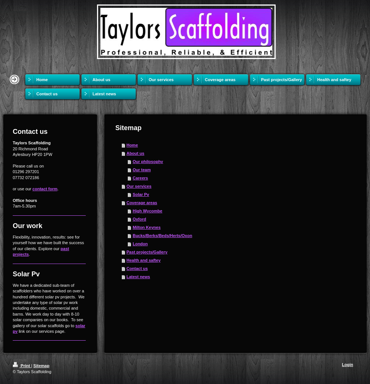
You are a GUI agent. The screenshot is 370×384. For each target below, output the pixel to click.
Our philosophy (148, 161)
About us (136, 153)
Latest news (138, 276)
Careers (140, 178)
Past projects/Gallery (147, 252)
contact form (45, 189)
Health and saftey (144, 260)
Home (132, 145)
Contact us (137, 268)
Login (347, 364)
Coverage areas (142, 202)
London (140, 244)
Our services (139, 186)
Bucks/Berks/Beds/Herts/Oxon (162, 235)
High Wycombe (147, 211)
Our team (142, 170)
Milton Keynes (147, 227)
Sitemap (41, 365)
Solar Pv (141, 194)
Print (22, 365)
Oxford (139, 219)
